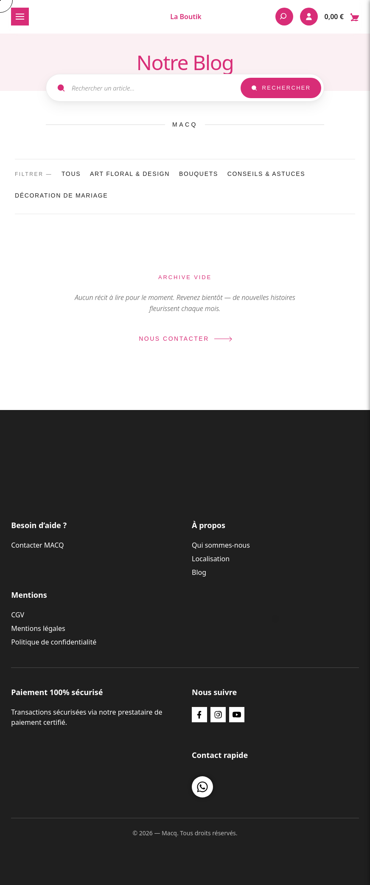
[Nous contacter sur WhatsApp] (202, 786)
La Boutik (185, 16)
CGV (17, 614)
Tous (71, 173)
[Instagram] (218, 714)
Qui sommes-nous (221, 545)
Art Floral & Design (130, 173)
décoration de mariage (61, 195)
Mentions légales (38, 628)
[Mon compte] (309, 16)
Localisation (211, 558)
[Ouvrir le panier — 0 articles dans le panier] (342, 16)
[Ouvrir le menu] (20, 16)
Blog (199, 572)
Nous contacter (185, 338)
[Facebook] (199, 714)
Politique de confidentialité (53, 642)
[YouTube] (236, 714)
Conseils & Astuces (266, 173)
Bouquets (198, 173)
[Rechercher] (284, 16)
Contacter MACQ (37, 545)
